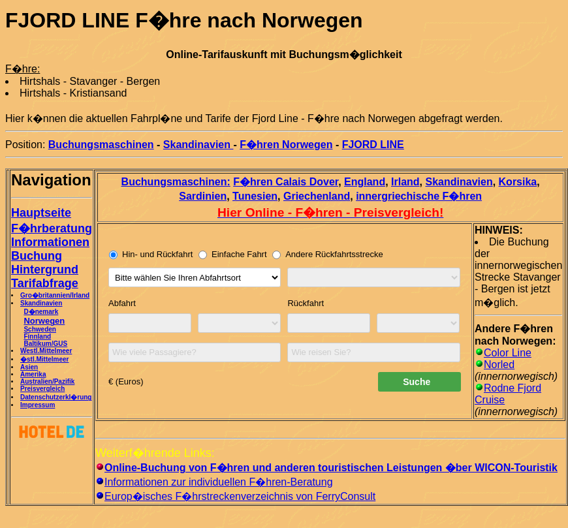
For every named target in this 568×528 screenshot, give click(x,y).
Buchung (36, 255)
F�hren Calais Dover (285, 181)
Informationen (50, 242)
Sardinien (203, 196)
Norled (499, 364)
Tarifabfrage (44, 283)
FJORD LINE (373, 144)
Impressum (37, 405)
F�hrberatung (51, 228)
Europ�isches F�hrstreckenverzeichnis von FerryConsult (239, 496)
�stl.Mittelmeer (44, 359)
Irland (405, 181)
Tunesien (254, 196)
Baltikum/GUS (45, 343)
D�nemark (41, 311)
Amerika (33, 374)
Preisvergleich (42, 388)
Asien (29, 367)
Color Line (507, 352)
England (364, 181)
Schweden (39, 329)
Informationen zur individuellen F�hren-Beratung (218, 482)
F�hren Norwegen (286, 144)
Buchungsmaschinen (101, 144)
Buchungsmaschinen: (175, 181)
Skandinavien (198, 144)
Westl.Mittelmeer (46, 350)
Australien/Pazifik (47, 381)
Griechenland (316, 196)
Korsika (518, 181)
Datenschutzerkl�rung (55, 397)
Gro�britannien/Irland (54, 295)
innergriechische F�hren (419, 196)
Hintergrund (44, 269)
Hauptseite (41, 212)
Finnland (37, 336)
